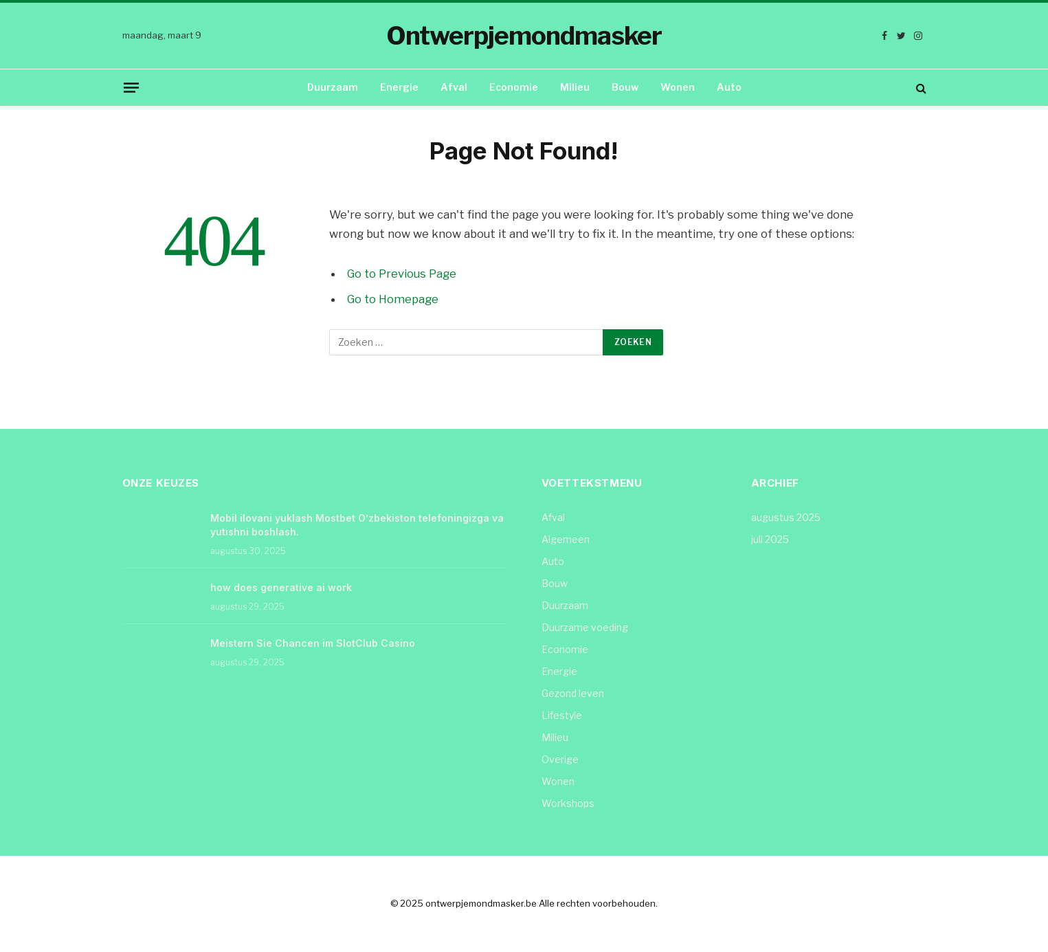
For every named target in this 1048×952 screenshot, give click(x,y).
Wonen (677, 87)
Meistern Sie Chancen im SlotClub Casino (312, 643)
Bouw (625, 87)
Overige (560, 759)
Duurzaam (332, 87)
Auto (729, 87)
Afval (454, 87)
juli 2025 (770, 539)
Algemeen (566, 539)
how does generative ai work (281, 587)
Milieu (575, 87)
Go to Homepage (393, 299)
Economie (513, 87)
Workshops (568, 803)
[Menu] (130, 87)
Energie (399, 87)
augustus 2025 (786, 517)
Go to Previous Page (402, 273)
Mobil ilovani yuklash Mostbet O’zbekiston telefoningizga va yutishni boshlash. (357, 525)
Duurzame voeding (585, 627)
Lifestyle (562, 715)
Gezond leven (573, 693)
